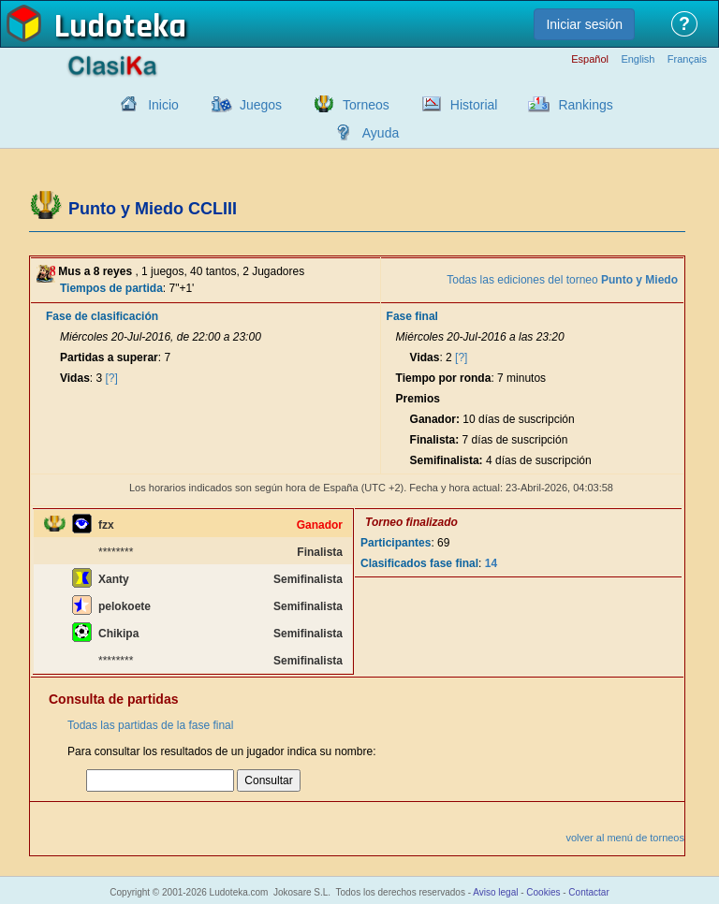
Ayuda (380, 132)
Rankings (585, 104)
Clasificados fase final (419, 563)
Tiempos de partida (111, 288)
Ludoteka (120, 27)
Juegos (261, 104)
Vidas (75, 378)
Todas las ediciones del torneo (562, 279)
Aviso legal (495, 892)
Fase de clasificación (102, 316)
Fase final (412, 316)
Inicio (163, 104)
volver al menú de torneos (624, 837)
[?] (112, 378)
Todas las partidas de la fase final (150, 725)
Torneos (366, 104)
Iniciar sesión (584, 24)
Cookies (543, 892)
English (637, 59)
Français (687, 59)
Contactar (588, 892)
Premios (418, 398)
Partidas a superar (109, 357)
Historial (474, 104)
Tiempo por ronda (444, 378)
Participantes (395, 542)
